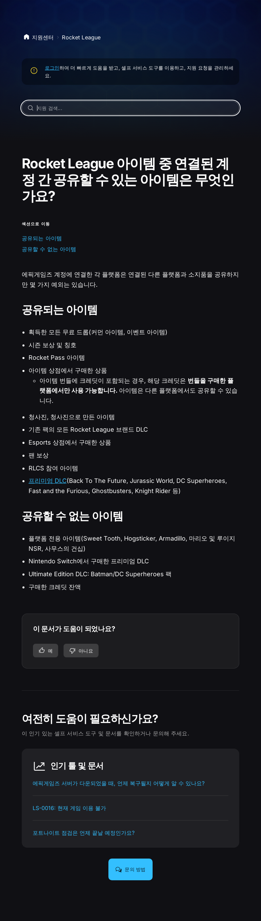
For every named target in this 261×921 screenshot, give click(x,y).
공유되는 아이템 (42, 238)
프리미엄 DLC (48, 480)
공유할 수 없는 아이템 (49, 249)
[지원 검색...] (131, 108)
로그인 (52, 68)
